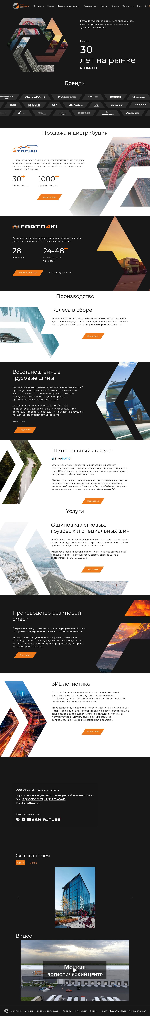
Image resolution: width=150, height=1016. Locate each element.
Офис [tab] (20, 862)
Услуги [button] (104, 6)
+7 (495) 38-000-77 (32, 799)
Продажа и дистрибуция (48, 1011)
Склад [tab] (33, 862)
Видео (139, 6)
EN (146, 6)
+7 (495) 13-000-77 (54, 799)
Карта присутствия (60, 272)
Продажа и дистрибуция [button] (68, 6)
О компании (39, 6)
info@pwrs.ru (32, 803)
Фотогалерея (128, 6)
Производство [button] (90, 6)
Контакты (115, 6)
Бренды (50, 6)
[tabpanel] (75, 897)
